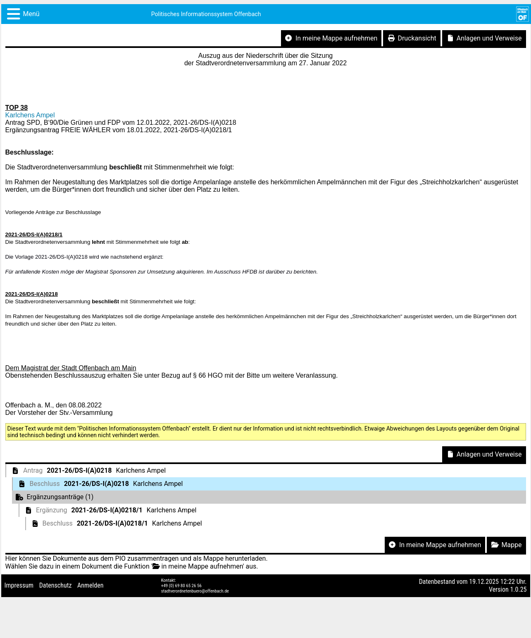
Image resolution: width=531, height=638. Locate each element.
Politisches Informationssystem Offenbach (206, 14)
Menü (31, 14)
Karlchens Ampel (30, 115)
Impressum (19, 585)
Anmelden (90, 585)
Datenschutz (55, 585)
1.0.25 (518, 589)
